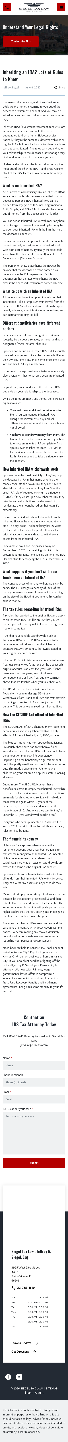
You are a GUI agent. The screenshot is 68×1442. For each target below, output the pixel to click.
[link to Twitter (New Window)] (19, 1377)
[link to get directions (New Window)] (34, 1275)
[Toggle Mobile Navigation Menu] (61, 7)
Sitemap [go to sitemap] (52, 1388)
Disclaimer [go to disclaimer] (35, 1393)
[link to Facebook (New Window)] (8, 1377)
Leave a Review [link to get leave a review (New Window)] (25, 1343)
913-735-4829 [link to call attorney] (23, 1287)
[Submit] (34, 1163)
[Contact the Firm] (21, 41)
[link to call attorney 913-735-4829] (7, 7)
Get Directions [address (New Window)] (24, 1352)
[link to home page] (34, 7)
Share (59, 87)
